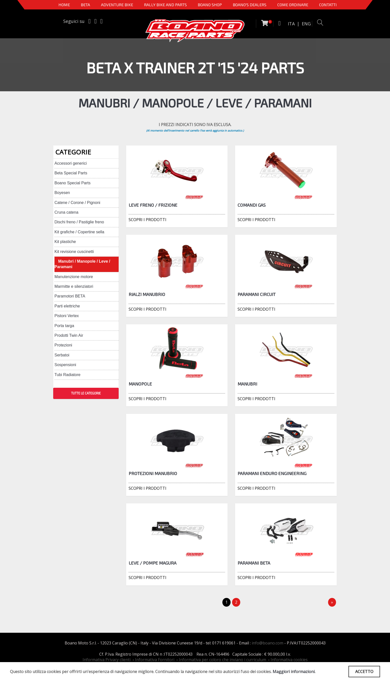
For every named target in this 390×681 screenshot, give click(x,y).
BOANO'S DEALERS (249, 4)
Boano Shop (210, 4)
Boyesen (62, 193)
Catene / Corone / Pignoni (77, 202)
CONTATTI (328, 4)
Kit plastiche (65, 242)
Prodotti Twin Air (68, 335)
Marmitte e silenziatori (73, 286)
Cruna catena (66, 212)
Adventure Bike (117, 4)
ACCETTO (364, 671)
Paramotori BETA (69, 296)
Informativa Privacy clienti (107, 659)
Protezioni (63, 345)
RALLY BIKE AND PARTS (165, 4)
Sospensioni (65, 365)
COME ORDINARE (292, 4)
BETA (85, 4)
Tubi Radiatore (67, 375)
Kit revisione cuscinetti (74, 251)
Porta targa (64, 326)
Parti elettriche (67, 306)
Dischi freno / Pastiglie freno (79, 222)
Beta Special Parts (70, 173)
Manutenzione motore (73, 277)
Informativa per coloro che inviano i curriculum (222, 659)
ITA (291, 24)
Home (64, 4)
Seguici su (74, 21)
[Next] (332, 602)
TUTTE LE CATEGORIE (86, 393)
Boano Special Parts (72, 183)
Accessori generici (70, 163)
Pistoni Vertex (66, 316)
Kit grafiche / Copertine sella (79, 232)
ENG (306, 24)
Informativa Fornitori (154, 659)
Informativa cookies (289, 659)
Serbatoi (61, 355)
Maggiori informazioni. (294, 671)
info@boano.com (267, 643)
